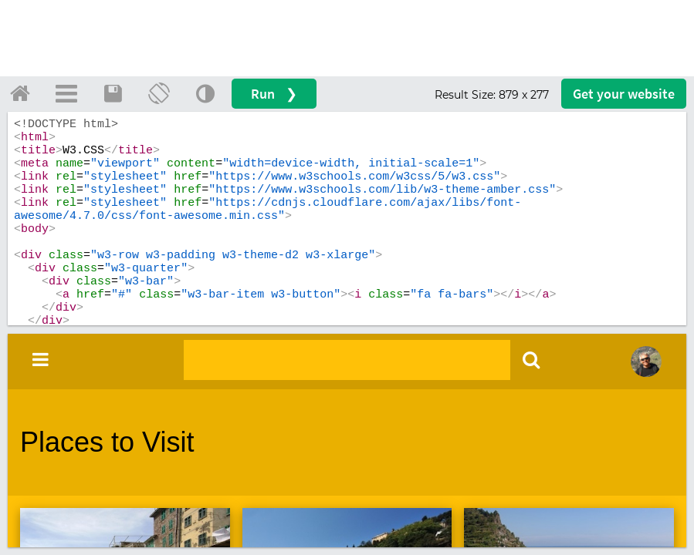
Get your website (624, 94)
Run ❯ (274, 94)
